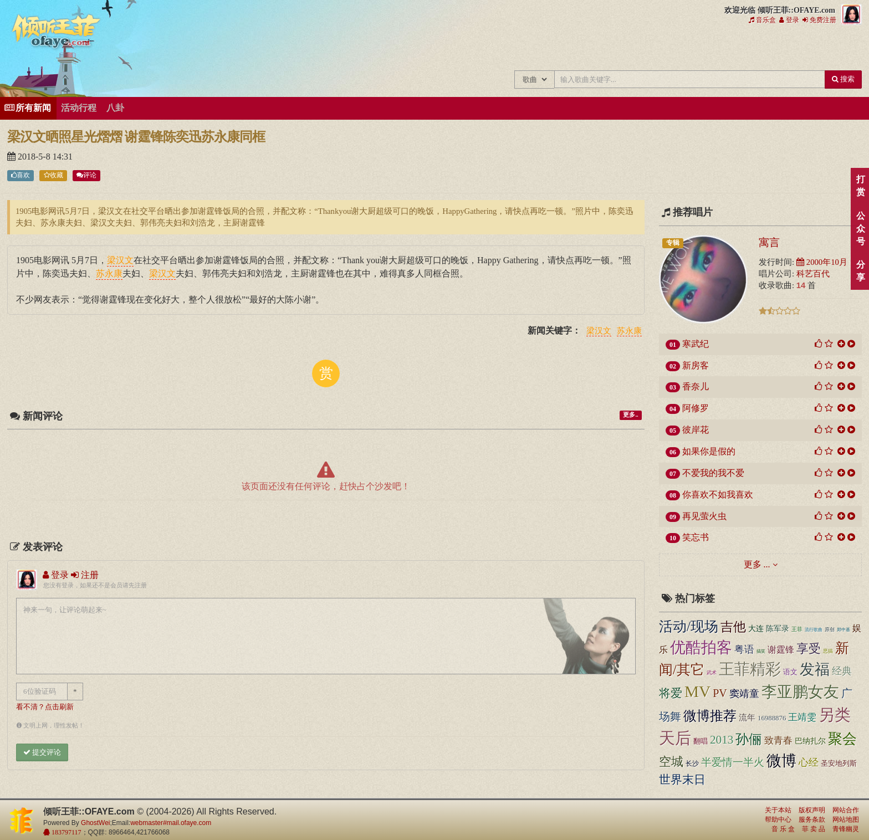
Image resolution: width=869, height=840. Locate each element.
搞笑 (760, 651)
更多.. (630, 415)
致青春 (778, 740)
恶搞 (828, 651)
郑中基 (843, 629)
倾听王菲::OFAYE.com (56, 33)
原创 (830, 629)
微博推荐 (710, 716)
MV (697, 691)
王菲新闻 (586, 48)
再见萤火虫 (704, 516)
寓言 (769, 242)
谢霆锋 (781, 649)
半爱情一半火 (732, 762)
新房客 (695, 365)
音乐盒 (762, 20)
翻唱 (700, 741)
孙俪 (748, 738)
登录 (789, 20)
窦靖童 (744, 693)
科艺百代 (813, 273)
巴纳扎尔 (810, 741)
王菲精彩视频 (660, 48)
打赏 (860, 186)
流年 (747, 717)
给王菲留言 (734, 48)
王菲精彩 (750, 669)
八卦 (115, 107)
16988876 (772, 718)
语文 (790, 672)
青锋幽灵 (845, 829)
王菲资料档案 (809, 48)
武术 (712, 672)
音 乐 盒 (783, 829)
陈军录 (777, 628)
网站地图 (845, 819)
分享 (860, 271)
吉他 (733, 626)
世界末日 (682, 779)
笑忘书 (695, 537)
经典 (842, 671)
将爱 (670, 693)
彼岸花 (695, 429)
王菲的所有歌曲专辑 (549, 48)
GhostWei (95, 823)
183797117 (65, 832)
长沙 (692, 763)
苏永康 (629, 331)
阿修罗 (695, 408)
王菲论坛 (697, 48)
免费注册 (819, 20)
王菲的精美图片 (623, 48)
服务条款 (812, 819)
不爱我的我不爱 (713, 473)
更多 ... (757, 564)
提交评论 (42, 752)
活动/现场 (688, 626)
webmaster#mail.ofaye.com (170, 823)
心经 (809, 762)
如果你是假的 (708, 451)
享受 (808, 648)
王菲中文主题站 (512, 48)
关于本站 (778, 810)
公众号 (860, 228)
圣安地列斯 (839, 763)
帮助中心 (778, 819)
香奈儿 (695, 386)
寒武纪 (695, 344)
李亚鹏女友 (800, 691)
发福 (815, 669)
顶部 (852, 510)
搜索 (843, 79)
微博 (781, 760)
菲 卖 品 (813, 829)
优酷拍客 (701, 647)
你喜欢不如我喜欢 (717, 494)
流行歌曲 (813, 629)
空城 (671, 762)
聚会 (842, 739)
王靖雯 (802, 717)
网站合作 (845, 810)
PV (720, 693)
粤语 (744, 649)
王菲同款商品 (846, 48)
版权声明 (812, 810)
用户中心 (771, 48)
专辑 (672, 243)
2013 (721, 739)
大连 (756, 628)
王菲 (796, 629)
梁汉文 (598, 331)
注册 (85, 575)
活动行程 (78, 107)
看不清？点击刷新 (45, 707)
